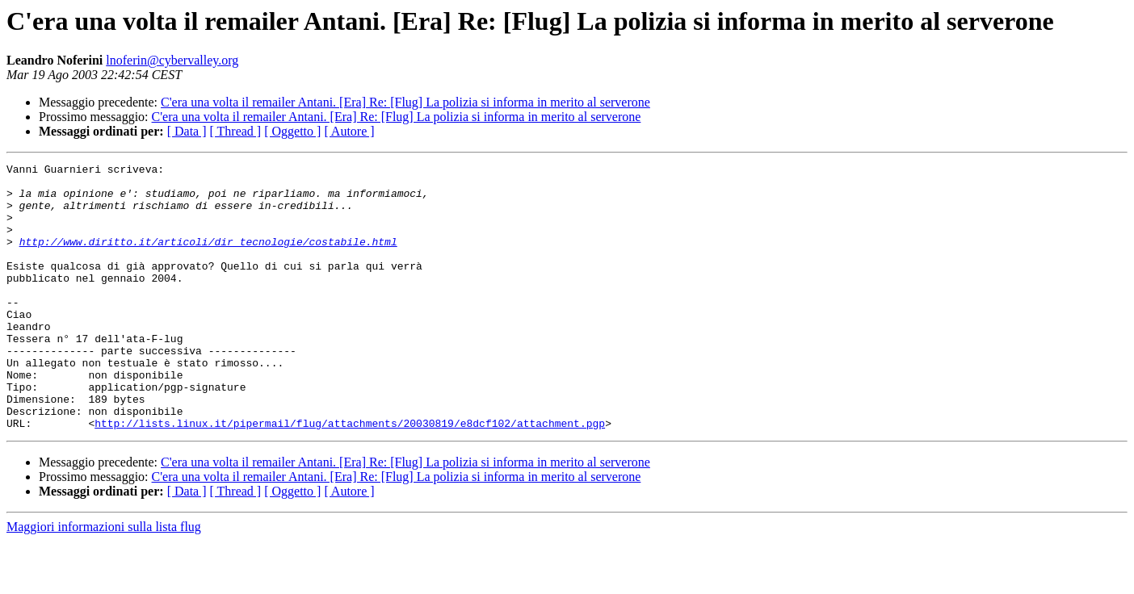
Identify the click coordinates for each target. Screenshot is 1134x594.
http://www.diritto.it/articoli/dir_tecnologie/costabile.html (208, 258)
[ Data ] (187, 131)
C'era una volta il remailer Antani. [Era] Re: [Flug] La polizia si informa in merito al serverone (405, 102)
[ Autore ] (349, 131)
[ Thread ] (236, 131)
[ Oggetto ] (292, 131)
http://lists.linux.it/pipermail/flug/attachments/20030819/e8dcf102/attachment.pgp (349, 476)
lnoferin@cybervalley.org (172, 60)
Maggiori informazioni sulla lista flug (103, 580)
